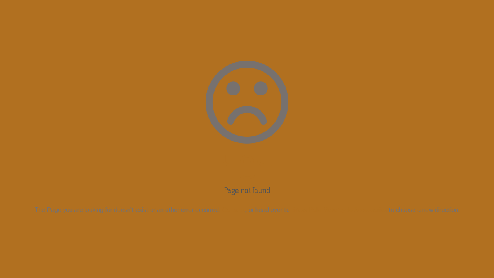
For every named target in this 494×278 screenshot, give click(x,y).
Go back (233, 210)
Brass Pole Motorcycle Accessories (339, 210)
